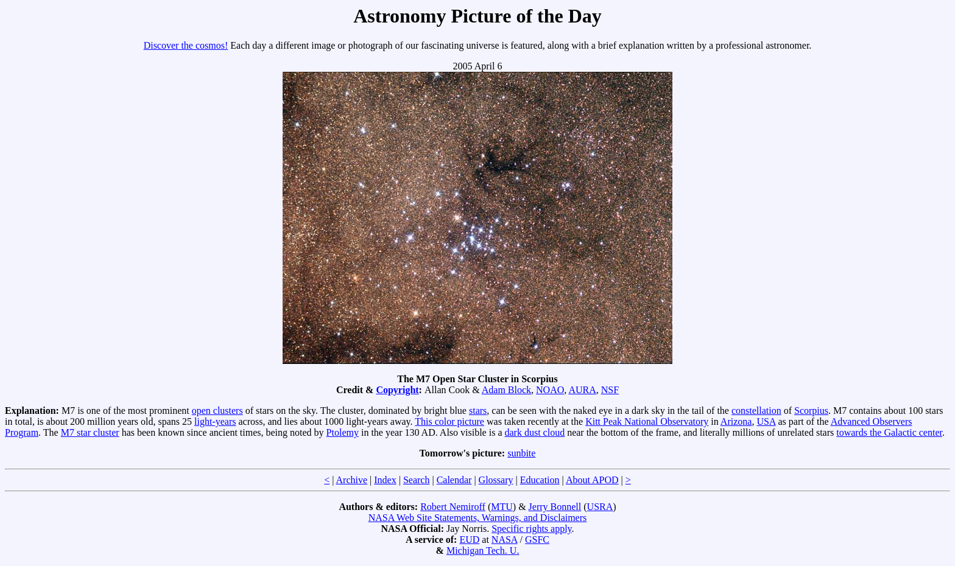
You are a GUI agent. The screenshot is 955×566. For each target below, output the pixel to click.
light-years (215, 421)
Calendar (454, 480)
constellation (756, 410)
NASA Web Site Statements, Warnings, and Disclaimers (477, 517)
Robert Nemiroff (452, 506)
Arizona (736, 421)
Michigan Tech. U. (482, 550)
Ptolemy (342, 432)
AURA (582, 390)
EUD (469, 539)
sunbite (521, 453)
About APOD (592, 480)
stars (478, 410)
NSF (610, 390)
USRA (600, 506)
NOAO (550, 390)
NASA (505, 539)
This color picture (449, 421)
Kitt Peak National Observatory (646, 421)
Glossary (496, 480)
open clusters (217, 410)
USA (765, 421)
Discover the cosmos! (186, 45)
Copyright (397, 390)
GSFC (537, 539)
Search (416, 480)
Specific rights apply (531, 528)
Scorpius (811, 410)
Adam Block (506, 390)
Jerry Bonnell (555, 506)
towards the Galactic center (889, 432)
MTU (502, 506)
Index (385, 480)
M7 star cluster (90, 432)
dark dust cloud (534, 432)
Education (540, 480)
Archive (352, 480)
